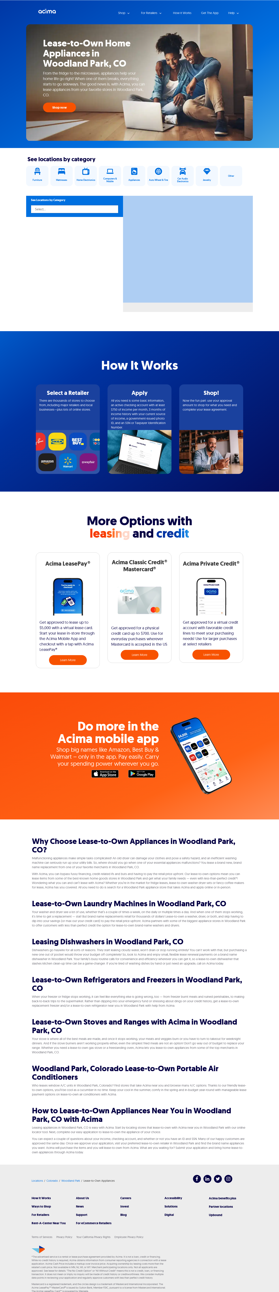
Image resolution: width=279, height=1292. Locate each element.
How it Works (182, 13)
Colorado (52, 1180)
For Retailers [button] (149, 13)
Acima (47, 13)
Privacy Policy (64, 1237)
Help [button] (231, 13)
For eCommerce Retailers (93, 1223)
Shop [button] (122, 13)
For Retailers (40, 1215)
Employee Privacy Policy (129, 1237)
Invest (124, 1206)
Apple (106, 775)
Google (143, 775)
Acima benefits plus (222, 1198)
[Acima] (38, 1249)
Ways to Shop (41, 1206)
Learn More (68, 660)
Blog (123, 1215)
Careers (125, 1198)
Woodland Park (70, 1180)
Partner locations (221, 1207)
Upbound (215, 1215)
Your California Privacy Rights (93, 1237)
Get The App (210, 13)
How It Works (41, 1198)
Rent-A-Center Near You (49, 1223)
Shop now (59, 107)
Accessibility (173, 1198)
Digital (169, 1215)
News (80, 1206)
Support (81, 1215)
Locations (37, 1180)
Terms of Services (42, 1237)
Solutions (170, 1206)
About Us (82, 1198)
